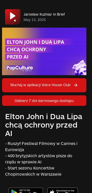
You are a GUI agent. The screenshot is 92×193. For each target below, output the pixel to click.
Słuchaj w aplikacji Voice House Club (44, 85)
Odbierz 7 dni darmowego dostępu (44, 100)
